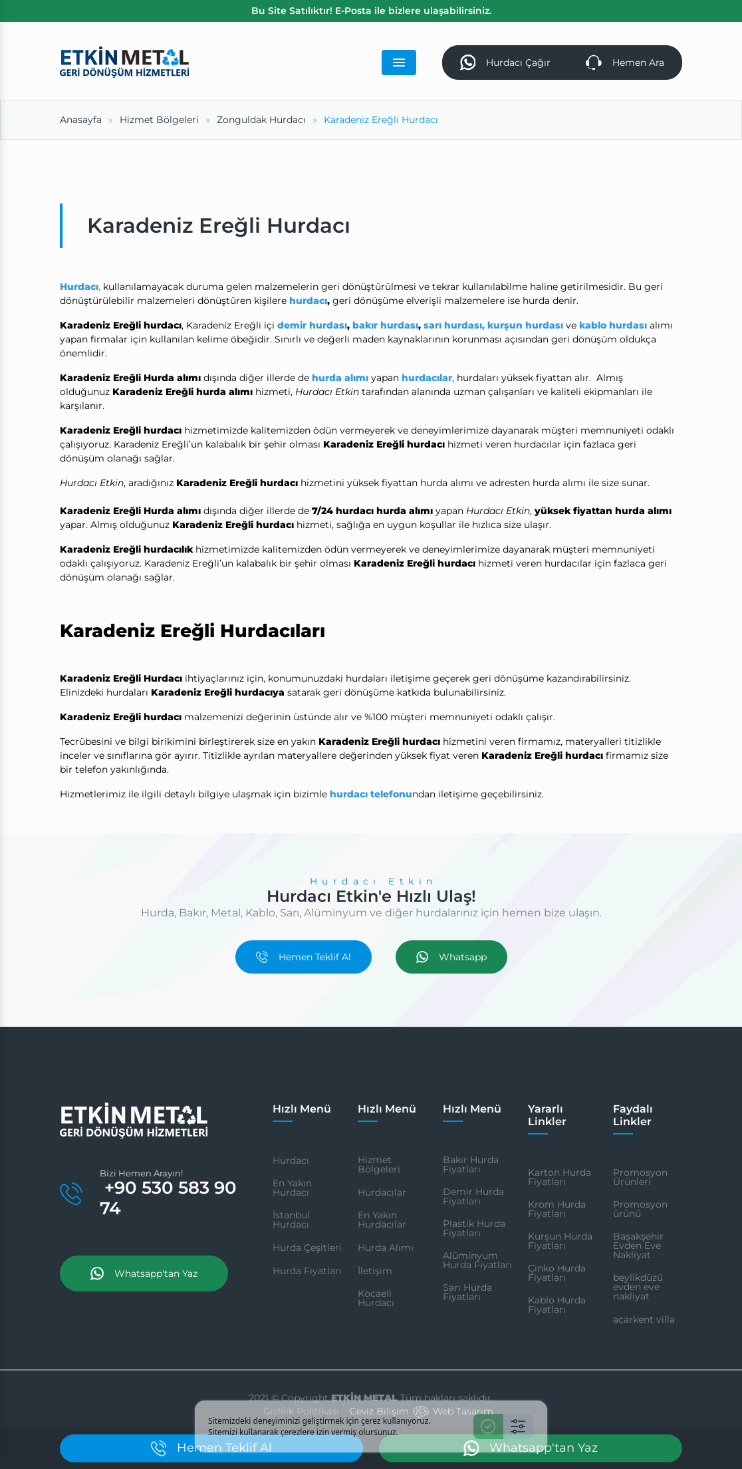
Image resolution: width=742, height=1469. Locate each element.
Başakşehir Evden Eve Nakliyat (638, 1246)
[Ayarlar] (518, 1426)
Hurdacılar (382, 1192)
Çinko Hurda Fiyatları (557, 1273)
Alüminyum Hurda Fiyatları (477, 1260)
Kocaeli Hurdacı (376, 1298)
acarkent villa (644, 1319)
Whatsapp (451, 957)
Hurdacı (291, 1160)
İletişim (375, 1270)
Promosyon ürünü (640, 1209)
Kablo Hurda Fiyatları (557, 1304)
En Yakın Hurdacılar (382, 1219)
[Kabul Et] (488, 1426)
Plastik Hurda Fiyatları (474, 1228)
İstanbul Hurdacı (291, 1219)
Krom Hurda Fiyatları (557, 1209)
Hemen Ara (625, 62)
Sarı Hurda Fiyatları (467, 1292)
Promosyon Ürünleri (640, 1177)
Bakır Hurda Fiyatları (471, 1164)
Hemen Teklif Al (303, 957)
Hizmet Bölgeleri (379, 1164)
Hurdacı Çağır (505, 62)
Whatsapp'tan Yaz (143, 1273)
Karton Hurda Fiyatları (559, 1177)
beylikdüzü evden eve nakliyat (638, 1287)
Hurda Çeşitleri (307, 1247)
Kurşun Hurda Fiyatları (560, 1241)
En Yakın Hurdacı (292, 1187)
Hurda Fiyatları (307, 1270)
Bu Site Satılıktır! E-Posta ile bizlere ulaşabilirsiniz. (371, 11)
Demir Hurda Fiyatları (473, 1196)
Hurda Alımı (386, 1247)
